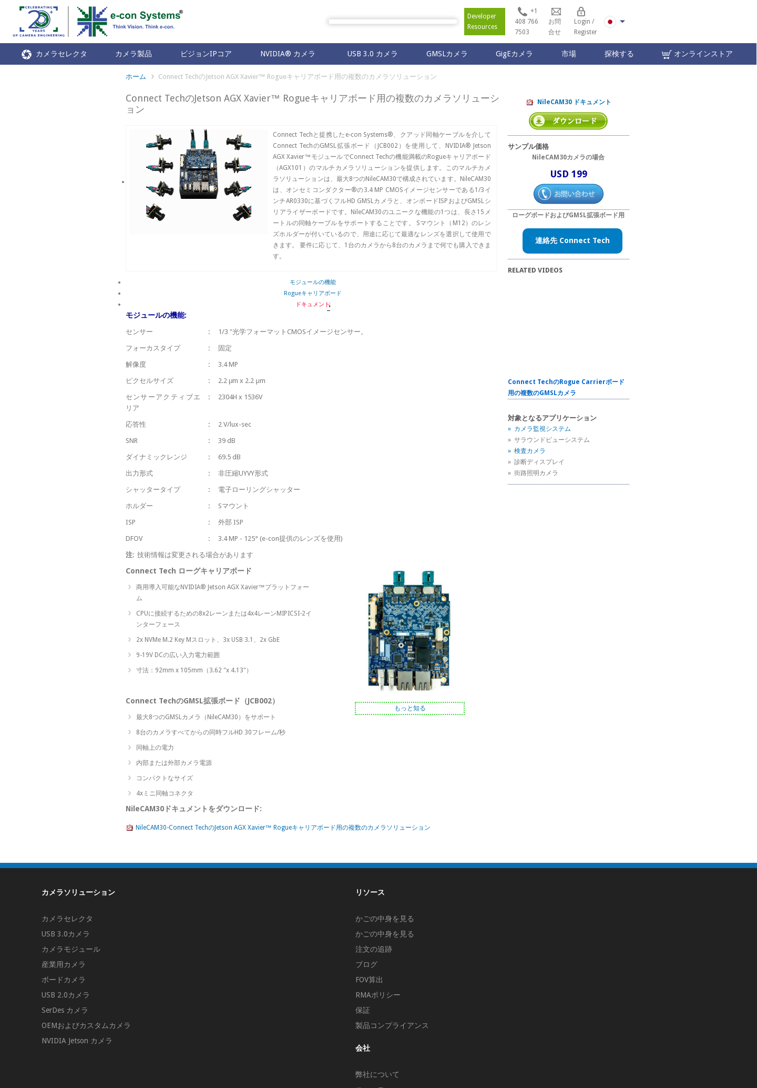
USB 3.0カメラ (66, 934)
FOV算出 (369, 979)
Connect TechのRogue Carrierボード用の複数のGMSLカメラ (566, 387)
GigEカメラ (514, 53)
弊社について (377, 1074)
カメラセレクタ (54, 54)
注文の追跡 (373, 949)
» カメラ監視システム (539, 428)
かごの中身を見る (384, 918)
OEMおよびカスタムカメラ (86, 1025)
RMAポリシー (378, 995)
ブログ (366, 964)
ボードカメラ (64, 979)
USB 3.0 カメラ (372, 53)
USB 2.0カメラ (66, 995)
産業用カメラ (64, 964)
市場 (568, 53)
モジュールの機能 (313, 282)
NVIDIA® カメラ (290, 53)
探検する (619, 53)
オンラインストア (697, 54)
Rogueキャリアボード (313, 293)
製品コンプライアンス (392, 1025)
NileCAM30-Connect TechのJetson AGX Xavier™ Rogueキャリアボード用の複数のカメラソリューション (278, 828)
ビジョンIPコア (206, 53)
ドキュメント (312, 304)
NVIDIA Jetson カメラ (77, 1040)
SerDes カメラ (65, 1010)
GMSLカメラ (447, 53)
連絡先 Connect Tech (572, 240)
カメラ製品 (133, 53)
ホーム (136, 76)
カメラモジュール (71, 949)
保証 (362, 1010)
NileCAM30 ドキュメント (568, 102)
